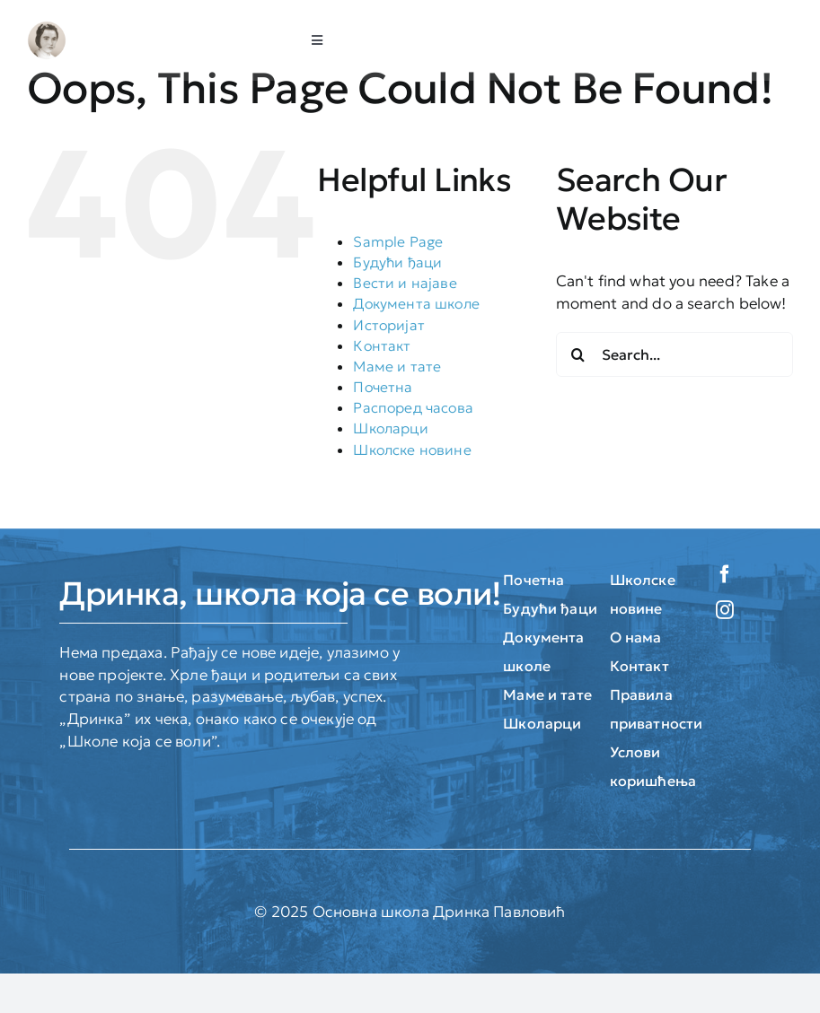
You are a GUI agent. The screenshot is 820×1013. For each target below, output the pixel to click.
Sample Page (398, 241)
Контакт (381, 345)
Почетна (382, 387)
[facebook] (725, 574)
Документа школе (416, 303)
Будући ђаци (397, 262)
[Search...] (674, 354)
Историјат (389, 325)
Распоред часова (413, 407)
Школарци (390, 428)
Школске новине (412, 449)
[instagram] (725, 610)
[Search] (578, 354)
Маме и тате (397, 366)
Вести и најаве (404, 283)
